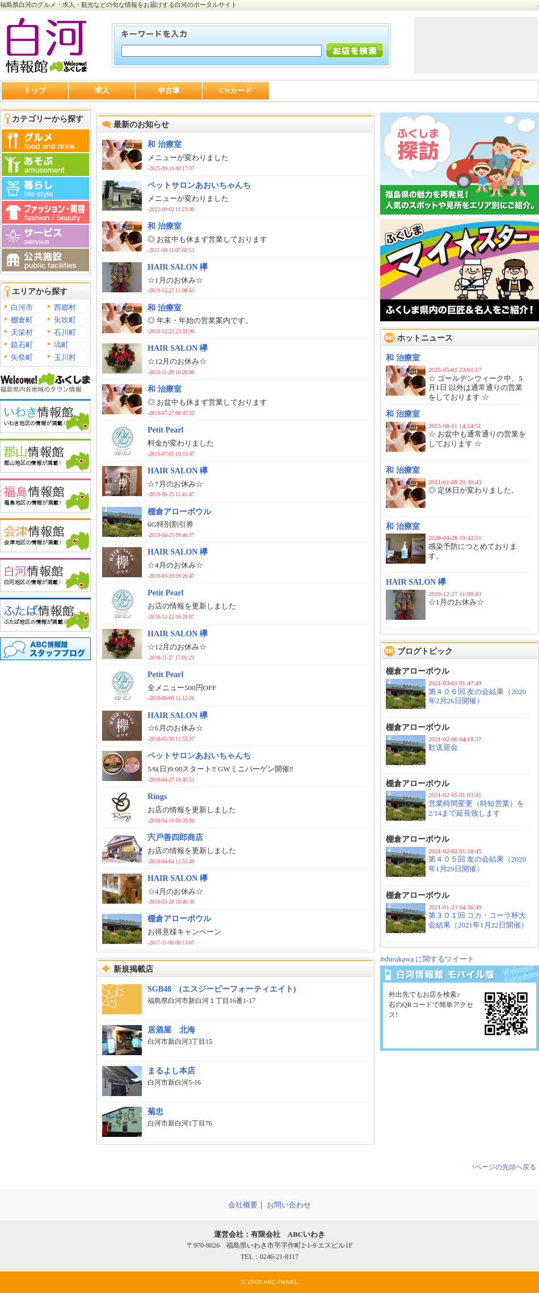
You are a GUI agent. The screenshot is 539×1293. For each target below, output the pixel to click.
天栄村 (22, 332)
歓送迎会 (443, 747)
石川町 (65, 332)
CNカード (236, 90)
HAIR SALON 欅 (416, 581)
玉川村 (65, 357)
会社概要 (243, 1204)
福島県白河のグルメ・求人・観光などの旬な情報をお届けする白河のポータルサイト (118, 4)
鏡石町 (22, 345)
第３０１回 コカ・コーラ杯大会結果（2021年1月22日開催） (478, 920)
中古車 (169, 90)
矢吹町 (65, 320)
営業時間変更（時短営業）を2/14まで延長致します (476, 808)
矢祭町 (22, 357)
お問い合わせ (289, 1204)
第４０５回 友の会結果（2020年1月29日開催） (477, 864)
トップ (35, 90)
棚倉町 (22, 320)
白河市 (22, 307)
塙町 (61, 345)
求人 (102, 90)
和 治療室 (403, 357)
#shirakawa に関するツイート (427, 959)
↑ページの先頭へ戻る (503, 1167)
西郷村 (65, 307)
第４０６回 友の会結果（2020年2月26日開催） (477, 696)
